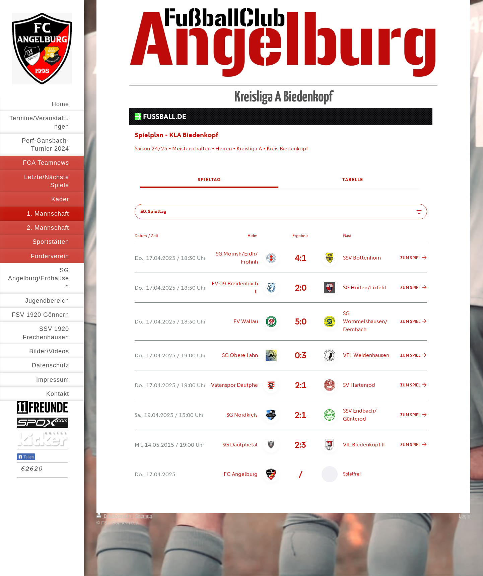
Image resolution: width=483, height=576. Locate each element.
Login (464, 516)
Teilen (26, 457)
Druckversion (114, 516)
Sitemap (143, 516)
